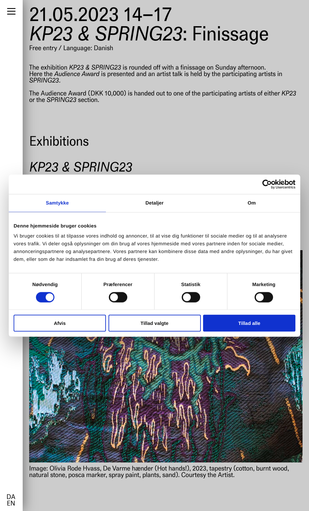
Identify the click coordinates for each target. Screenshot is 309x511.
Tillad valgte (154, 323)
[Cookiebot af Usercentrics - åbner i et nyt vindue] (267, 184)
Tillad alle (249, 323)
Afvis (60, 323)
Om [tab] (251, 203)
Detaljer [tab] (154, 203)
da (10, 497)
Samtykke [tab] (57, 203)
